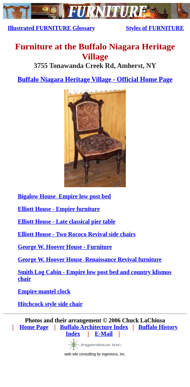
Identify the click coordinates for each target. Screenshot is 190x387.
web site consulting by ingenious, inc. (95, 352)
